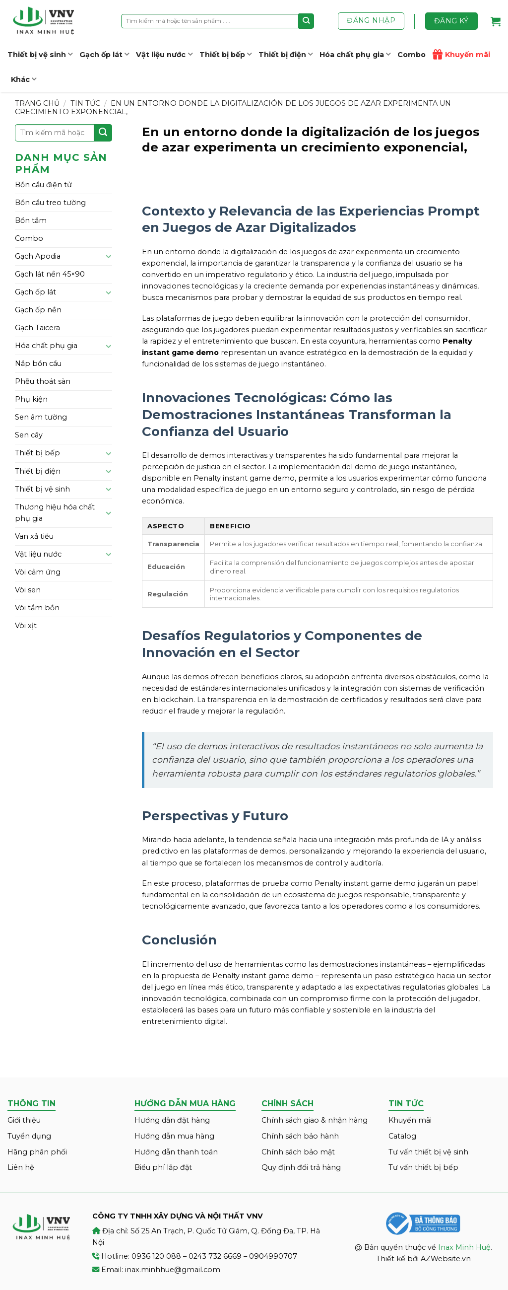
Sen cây (29, 434)
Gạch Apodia (38, 256)
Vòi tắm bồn (37, 607)
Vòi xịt (26, 625)
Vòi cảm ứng (38, 572)
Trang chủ (37, 103)
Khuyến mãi (461, 55)
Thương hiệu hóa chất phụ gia (55, 512)
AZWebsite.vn (446, 1258)
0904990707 (273, 1256)
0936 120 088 (156, 1256)
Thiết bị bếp (225, 54)
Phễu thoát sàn (42, 381)
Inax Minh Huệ (464, 1247)
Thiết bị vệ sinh (39, 54)
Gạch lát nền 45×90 (50, 274)
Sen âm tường (41, 417)
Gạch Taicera (37, 327)
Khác (23, 79)
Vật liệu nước (164, 54)
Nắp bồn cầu (38, 363)
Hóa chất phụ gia (354, 54)
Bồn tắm (31, 220)
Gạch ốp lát (104, 54)
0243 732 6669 (215, 1256)
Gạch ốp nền (38, 309)
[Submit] (306, 20)
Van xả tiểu (34, 536)
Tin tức (85, 103)
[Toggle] (108, 256)
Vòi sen (28, 589)
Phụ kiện (31, 399)
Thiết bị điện (285, 54)
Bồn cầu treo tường (50, 202)
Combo (411, 54)
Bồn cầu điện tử (43, 184)
